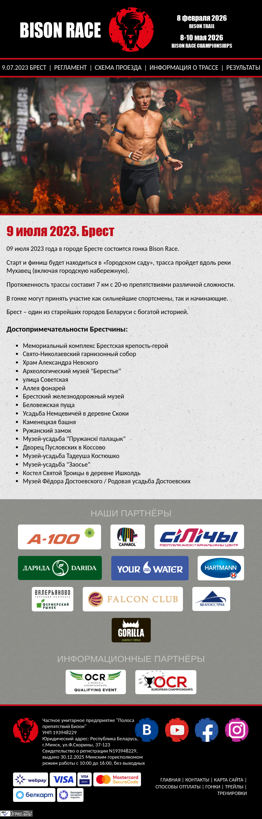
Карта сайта (228, 780)
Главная (171, 780)
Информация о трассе (184, 67)
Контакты (197, 780)
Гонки (212, 787)
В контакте (146, 729)
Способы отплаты (177, 787)
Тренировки (232, 793)
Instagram (236, 729)
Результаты (243, 67)
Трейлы (234, 787)
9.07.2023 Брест (24, 67)
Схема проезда (118, 67)
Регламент (70, 67)
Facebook (206, 729)
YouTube (176, 729)
